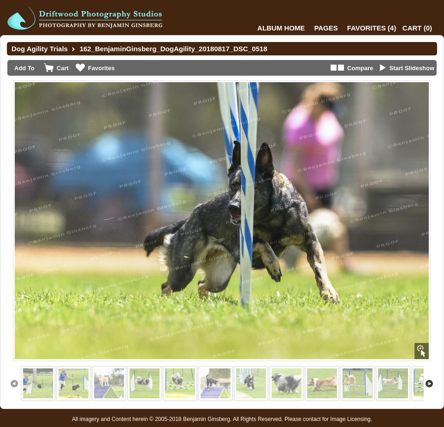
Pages (325, 28)
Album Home (281, 28)
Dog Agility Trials (40, 49)
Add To (24, 68)
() (371, 28)
